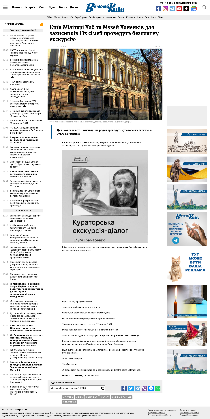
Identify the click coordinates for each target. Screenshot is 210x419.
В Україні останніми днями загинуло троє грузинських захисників (24, 140)
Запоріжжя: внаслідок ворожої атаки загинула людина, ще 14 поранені (25, 218)
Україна (69, 397)
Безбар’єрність (96, 17)
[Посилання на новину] (77, 388)
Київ (80, 397)
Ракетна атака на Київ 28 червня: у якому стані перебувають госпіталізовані (25, 328)
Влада (64, 17)
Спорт (140, 17)
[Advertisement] (105, 276)
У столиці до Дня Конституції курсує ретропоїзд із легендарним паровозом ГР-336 (24, 390)
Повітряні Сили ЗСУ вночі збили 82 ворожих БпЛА (26, 121)
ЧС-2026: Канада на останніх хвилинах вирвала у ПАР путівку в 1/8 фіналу (26, 130)
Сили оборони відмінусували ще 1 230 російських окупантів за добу (25, 164)
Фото (42, 7)
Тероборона (81, 17)
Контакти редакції (188, 410)
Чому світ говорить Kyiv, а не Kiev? (22, 83)
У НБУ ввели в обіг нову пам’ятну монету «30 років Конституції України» (23, 228)
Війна (49, 17)
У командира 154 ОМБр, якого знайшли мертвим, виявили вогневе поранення (25, 193)
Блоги (63, 7)
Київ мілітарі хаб (122, 397)
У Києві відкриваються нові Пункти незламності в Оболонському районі (24, 62)
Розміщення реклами (189, 413)
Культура (130, 17)
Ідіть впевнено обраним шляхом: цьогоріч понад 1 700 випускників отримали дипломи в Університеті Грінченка (24, 40)
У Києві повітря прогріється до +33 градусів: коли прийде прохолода (25, 203)
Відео (53, 7)
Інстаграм (77, 358)
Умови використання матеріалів (162, 410)
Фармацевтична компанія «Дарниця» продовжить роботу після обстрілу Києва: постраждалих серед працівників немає (25, 252)
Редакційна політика (189, 415)
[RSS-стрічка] (41, 24)
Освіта (121, 17)
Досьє (74, 7)
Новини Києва (13, 24)
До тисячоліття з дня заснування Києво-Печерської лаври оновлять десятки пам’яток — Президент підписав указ (26, 317)
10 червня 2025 (56, 46)
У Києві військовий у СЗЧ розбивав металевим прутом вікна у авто (24, 104)
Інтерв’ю (30, 7)
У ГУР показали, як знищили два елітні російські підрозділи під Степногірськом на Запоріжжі (26, 72)
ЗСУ (71, 17)
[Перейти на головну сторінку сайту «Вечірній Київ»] (105, 7)
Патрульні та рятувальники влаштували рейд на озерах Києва (24, 277)
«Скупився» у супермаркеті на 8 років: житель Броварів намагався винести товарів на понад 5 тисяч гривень (24, 305)
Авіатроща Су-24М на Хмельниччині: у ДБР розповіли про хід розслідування (22, 93)
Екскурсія (70, 402)
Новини (17, 7)
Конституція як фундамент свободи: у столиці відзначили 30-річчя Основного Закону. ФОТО (26, 366)
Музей (105, 397)
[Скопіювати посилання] (102, 388)
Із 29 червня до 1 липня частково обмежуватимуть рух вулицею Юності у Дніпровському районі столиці (26, 354)
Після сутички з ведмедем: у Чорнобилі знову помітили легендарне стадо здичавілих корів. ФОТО (25, 266)
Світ (147, 17)
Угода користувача (156, 413)
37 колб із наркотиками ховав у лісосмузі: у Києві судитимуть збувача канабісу (25, 113)
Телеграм (67, 358)
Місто (57, 17)
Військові (93, 397)
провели (108, 370)
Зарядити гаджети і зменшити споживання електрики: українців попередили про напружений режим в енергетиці (25, 152)
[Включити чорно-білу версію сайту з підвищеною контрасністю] (178, 3)
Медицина (111, 17)
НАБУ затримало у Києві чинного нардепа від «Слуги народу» (24, 53)
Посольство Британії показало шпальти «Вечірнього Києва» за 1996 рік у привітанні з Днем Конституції (26, 378)
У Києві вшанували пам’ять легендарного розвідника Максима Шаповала (24, 174)
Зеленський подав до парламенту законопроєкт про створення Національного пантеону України (25, 239)
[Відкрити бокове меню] (5, 7)
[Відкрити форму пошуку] (204, 7)
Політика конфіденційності (159, 415)
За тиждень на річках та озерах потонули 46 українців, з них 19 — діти (25, 184)
